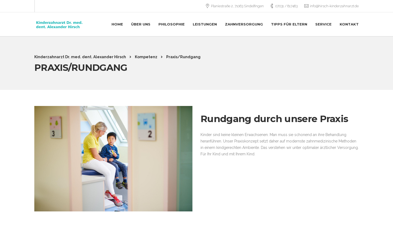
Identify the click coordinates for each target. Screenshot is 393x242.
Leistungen (205, 24)
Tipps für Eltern (289, 24)
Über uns (140, 24)
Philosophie (171, 24)
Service (323, 24)
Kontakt (349, 24)
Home (117, 24)
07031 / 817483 (286, 6)
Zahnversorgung (244, 24)
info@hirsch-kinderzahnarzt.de (334, 6)
